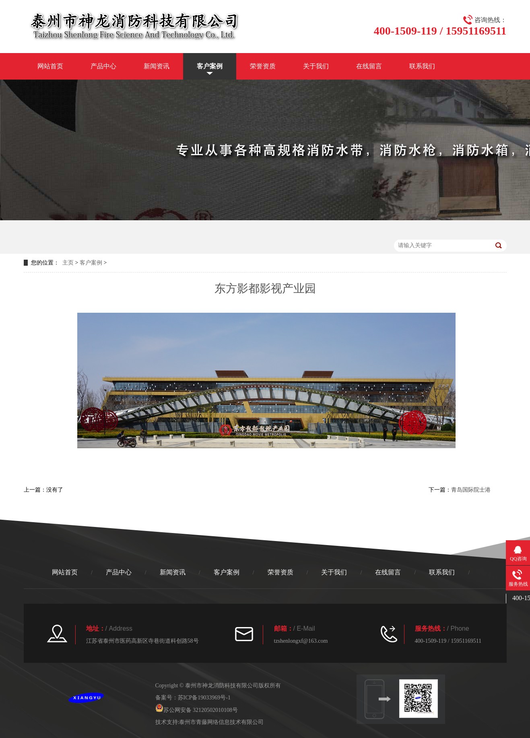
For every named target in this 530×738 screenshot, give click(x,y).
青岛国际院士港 (471, 490)
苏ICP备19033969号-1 (204, 698)
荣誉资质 (263, 66)
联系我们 (422, 66)
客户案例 (210, 66)
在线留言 (369, 66)
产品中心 (103, 66)
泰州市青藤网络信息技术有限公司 (221, 722)
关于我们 (316, 66)
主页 (68, 263)
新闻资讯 (156, 66)
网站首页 (50, 66)
